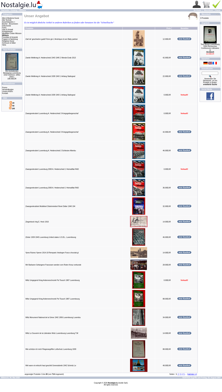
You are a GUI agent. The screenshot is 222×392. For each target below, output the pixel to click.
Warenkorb (208, 10)
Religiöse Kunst (8, 41)
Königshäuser (7, 31)
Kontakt (5, 93)
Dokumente (6, 26)
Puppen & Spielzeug (10, 39)
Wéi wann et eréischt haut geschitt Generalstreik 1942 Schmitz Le (50, 365)
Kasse (217, 10)
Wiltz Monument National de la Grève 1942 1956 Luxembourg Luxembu (53, 317)
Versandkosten (8, 89)
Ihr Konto (197, 10)
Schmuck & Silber (9, 43)
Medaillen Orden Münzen (12, 33)
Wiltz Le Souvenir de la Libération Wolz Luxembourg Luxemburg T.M (51, 333)
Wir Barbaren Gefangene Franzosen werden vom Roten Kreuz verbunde (53, 265)
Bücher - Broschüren (10, 24)
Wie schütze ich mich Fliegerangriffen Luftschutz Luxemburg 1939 (50, 349)
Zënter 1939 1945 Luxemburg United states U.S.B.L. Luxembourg (50, 237)
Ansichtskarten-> (8, 22)
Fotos (4, 28)
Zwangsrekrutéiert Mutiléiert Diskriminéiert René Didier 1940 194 (50, 206)
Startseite (5, 10)
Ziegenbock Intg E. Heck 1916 (37, 222)
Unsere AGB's (7, 91)
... (185, 374)
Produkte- (29, 28)
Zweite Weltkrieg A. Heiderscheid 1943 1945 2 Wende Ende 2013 (50, 58)
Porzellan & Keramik (10, 37)
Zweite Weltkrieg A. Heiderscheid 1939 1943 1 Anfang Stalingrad (50, 76)
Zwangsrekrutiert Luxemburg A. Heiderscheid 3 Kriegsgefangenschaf (51, 113)
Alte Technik (6, 20)
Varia (4, 45)
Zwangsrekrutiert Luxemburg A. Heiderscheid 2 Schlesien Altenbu (50, 151)
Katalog (14, 10)
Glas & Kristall (7, 30)
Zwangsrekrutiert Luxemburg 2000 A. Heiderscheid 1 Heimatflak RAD (52, 169)
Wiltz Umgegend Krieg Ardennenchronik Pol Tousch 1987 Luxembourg (52, 280)
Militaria (22, 10)
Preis (168, 28)
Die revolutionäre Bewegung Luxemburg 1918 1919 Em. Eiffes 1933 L (11, 74)
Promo (4, 88)
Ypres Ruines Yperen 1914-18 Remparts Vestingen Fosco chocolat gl (52, 253)
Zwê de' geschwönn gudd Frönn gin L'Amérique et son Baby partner (51, 39)
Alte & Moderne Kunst (10, 18)
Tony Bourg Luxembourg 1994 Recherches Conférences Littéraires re (210, 47)
